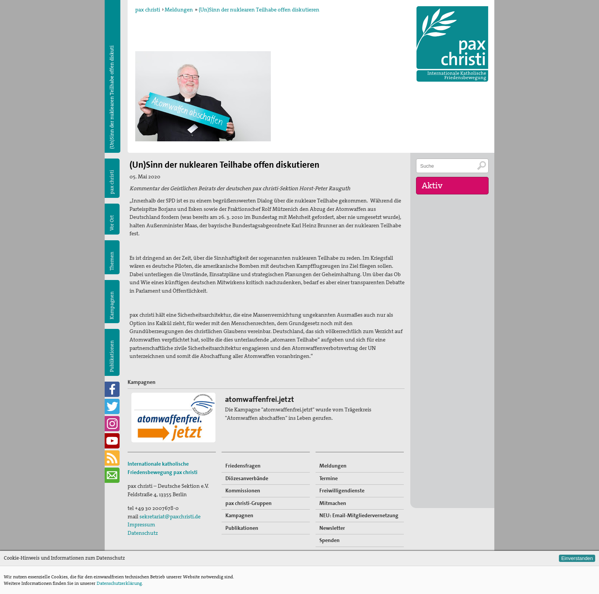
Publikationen (111, 356)
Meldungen (179, 9)
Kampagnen (111, 305)
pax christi (147, 9)
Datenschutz (143, 532)
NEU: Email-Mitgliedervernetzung (358, 515)
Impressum (141, 524)
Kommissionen (242, 490)
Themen (111, 261)
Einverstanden (577, 558)
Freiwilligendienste (341, 490)
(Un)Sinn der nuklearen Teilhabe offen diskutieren (259, 9)
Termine (328, 478)
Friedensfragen (243, 465)
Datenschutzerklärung (119, 583)
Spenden (329, 540)
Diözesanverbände (246, 478)
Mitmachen (332, 503)
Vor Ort (111, 223)
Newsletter (332, 527)
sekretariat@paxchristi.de (170, 516)
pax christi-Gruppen (248, 503)
